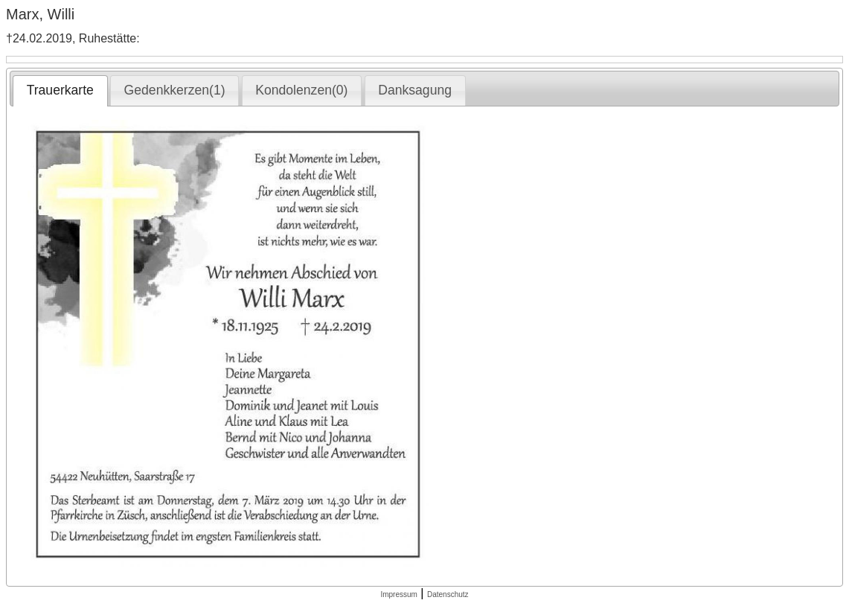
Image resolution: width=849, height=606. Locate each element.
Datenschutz (448, 594)
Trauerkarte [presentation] (60, 90)
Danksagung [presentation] (415, 90)
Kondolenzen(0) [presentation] (301, 90)
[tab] (60, 90)
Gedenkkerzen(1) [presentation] (174, 90)
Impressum (398, 594)
